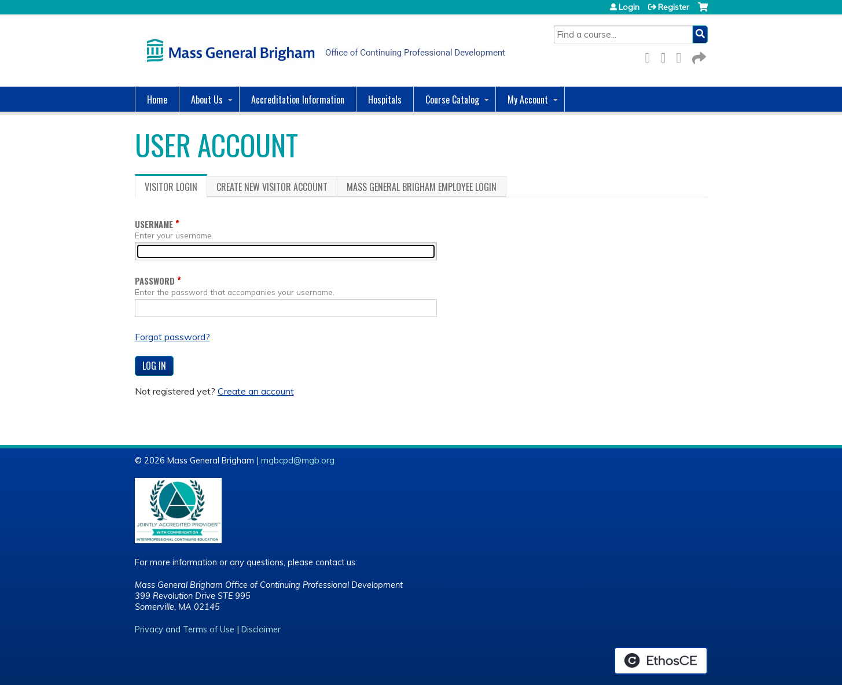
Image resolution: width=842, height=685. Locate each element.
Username (154, 224)
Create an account (256, 391)
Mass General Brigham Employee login (422, 187)
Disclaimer (261, 629)
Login (629, 7)
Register (673, 7)
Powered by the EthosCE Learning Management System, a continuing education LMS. (661, 661)
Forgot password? (172, 336)
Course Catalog (452, 99)
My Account (528, 99)
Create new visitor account (272, 187)
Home (157, 99)
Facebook (651, 55)
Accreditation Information (297, 99)
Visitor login (176, 188)
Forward (698, 55)
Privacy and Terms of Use (184, 629)
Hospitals (385, 99)
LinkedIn (682, 55)
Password (155, 281)
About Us (207, 99)
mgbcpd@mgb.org (297, 460)
